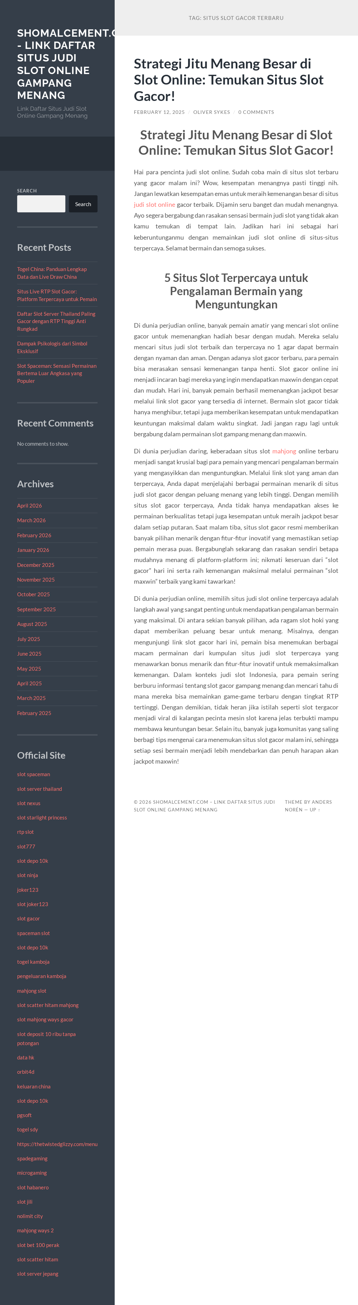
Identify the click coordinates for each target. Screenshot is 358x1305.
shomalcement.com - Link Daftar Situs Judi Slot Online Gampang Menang (77, 64)
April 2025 (29, 683)
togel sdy (27, 1129)
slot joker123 (32, 904)
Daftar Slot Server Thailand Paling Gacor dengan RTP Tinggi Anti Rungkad (56, 321)
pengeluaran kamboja (41, 976)
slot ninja (27, 875)
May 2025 (29, 668)
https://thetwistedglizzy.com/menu (57, 1144)
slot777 (26, 846)
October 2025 (33, 594)
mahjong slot (31, 990)
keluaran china (34, 1086)
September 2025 (36, 609)
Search (27, 191)
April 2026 (29, 505)
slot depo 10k (32, 861)
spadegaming (32, 1158)
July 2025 (28, 639)
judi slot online (154, 204)
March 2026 (31, 520)
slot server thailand (39, 789)
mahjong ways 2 (35, 1230)
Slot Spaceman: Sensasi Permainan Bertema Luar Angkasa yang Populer (56, 373)
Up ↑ (315, 809)
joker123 (27, 890)
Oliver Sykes (211, 112)
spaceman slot (33, 933)
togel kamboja (33, 961)
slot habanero (33, 1187)
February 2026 (34, 535)
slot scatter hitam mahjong (48, 1005)
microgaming (32, 1172)
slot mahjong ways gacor (45, 1019)
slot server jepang (37, 1273)
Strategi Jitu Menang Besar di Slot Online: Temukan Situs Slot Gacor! (229, 79)
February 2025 (34, 713)
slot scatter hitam (37, 1259)
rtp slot (25, 832)
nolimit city (30, 1216)
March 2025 (31, 698)
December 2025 (36, 565)
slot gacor (28, 918)
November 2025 (36, 579)
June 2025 (29, 653)
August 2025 (32, 624)
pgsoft (24, 1115)
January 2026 (33, 550)
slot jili (25, 1201)
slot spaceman (33, 774)
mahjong (284, 451)
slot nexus (29, 803)
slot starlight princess (42, 817)
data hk (25, 1057)
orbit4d (25, 1072)
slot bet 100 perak (38, 1245)
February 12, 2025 (159, 112)
